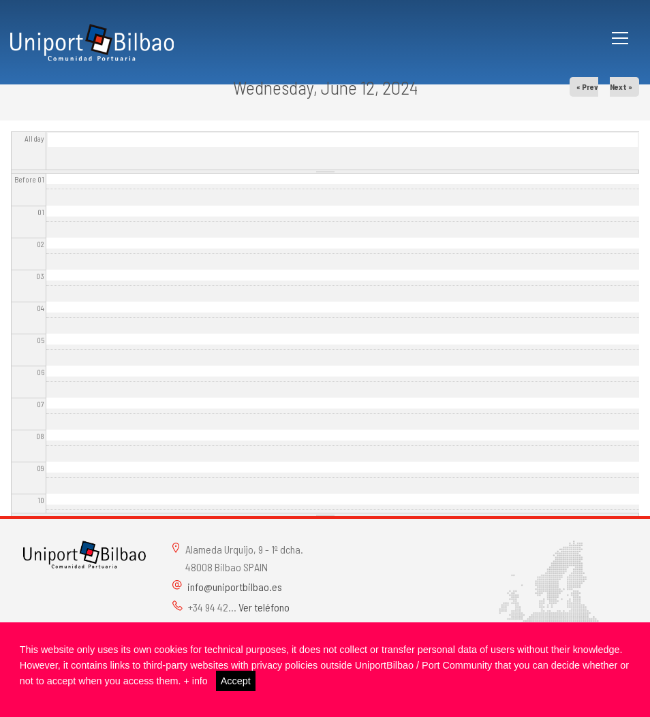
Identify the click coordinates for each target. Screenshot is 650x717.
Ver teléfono (264, 607)
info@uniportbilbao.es (234, 586)
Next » (621, 86)
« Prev (587, 86)
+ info (196, 680)
